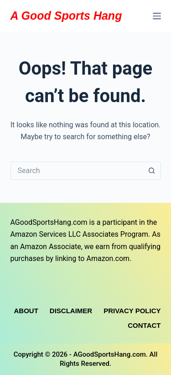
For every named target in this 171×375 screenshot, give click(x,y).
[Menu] (157, 16)
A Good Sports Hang (66, 15)
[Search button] (152, 171)
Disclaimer (71, 311)
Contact (144, 325)
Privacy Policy (132, 311)
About (26, 311)
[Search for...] (76, 171)
